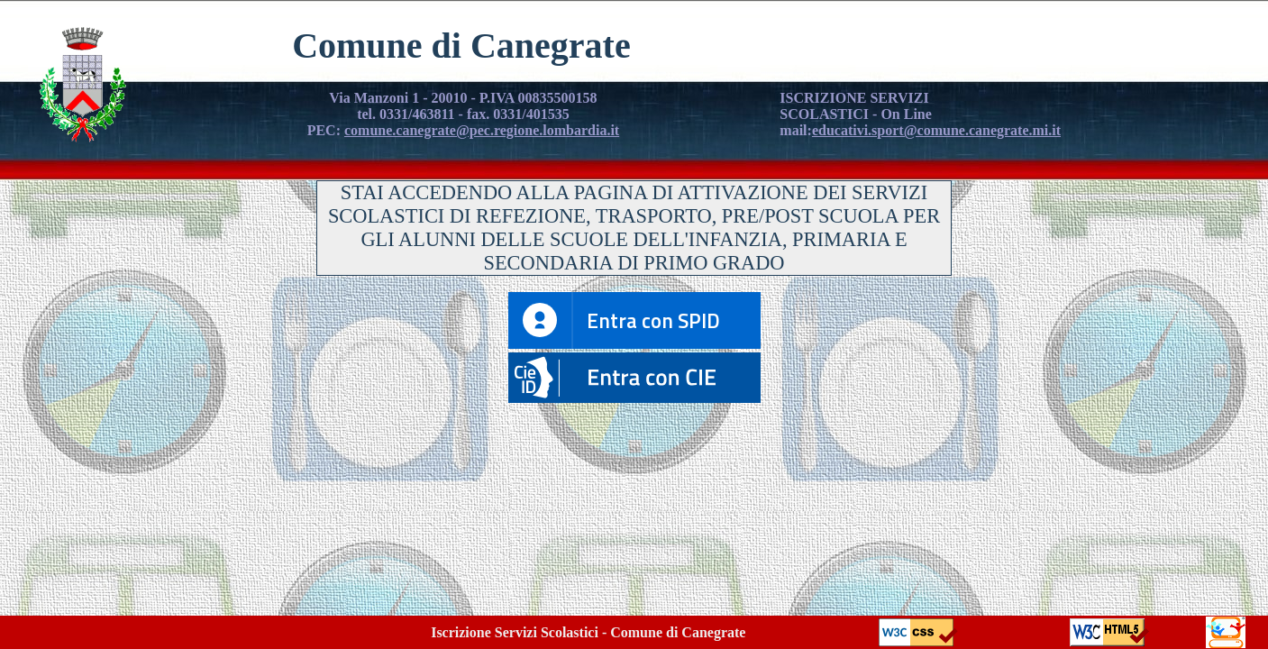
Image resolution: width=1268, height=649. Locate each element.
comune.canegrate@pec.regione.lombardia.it (481, 130)
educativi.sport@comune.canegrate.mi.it (936, 130)
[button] (634, 398)
